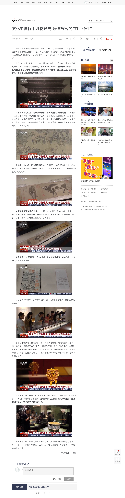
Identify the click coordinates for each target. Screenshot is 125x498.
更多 (70, 2)
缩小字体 (67, 38)
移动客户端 (106, 2)
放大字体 (74, 38)
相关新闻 (19, 487)
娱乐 (39, 2)
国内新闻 (30, 20)
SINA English (85, 196)
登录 (54, 479)
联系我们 (83, 189)
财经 (33, 2)
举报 (60, 38)
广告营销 (93, 189)
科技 (45, 2)
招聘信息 (93, 192)
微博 (87, 38)
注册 (96, 2)
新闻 (22, 2)
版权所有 (102, 209)
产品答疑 (83, 192)
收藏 (80, 38)
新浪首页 (15, 2)
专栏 (63, 2)
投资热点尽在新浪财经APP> (39, 487)
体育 (27, 2)
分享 (101, 38)
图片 (57, 2)
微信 (94, 38)
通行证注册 (104, 189)
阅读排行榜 (89, 49)
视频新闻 (88, 103)
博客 (51, 2)
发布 (69, 479)
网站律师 (104, 192)
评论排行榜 (105, 50)
